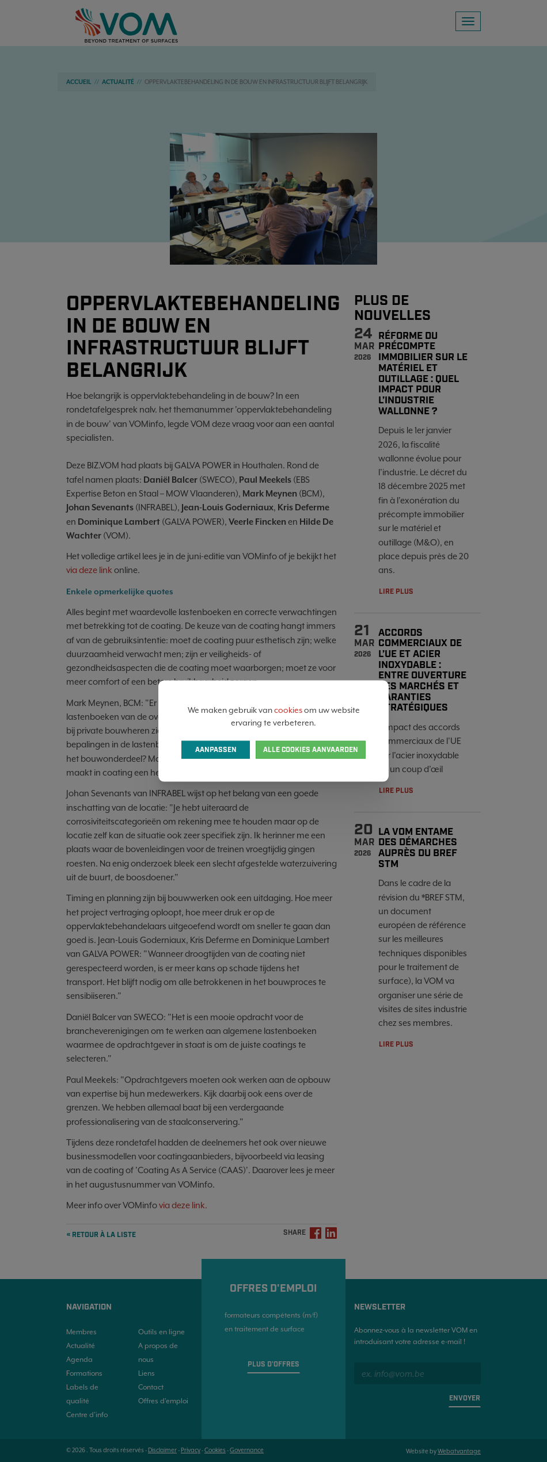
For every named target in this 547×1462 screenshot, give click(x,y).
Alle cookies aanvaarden (310, 750)
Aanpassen (216, 750)
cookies (288, 709)
